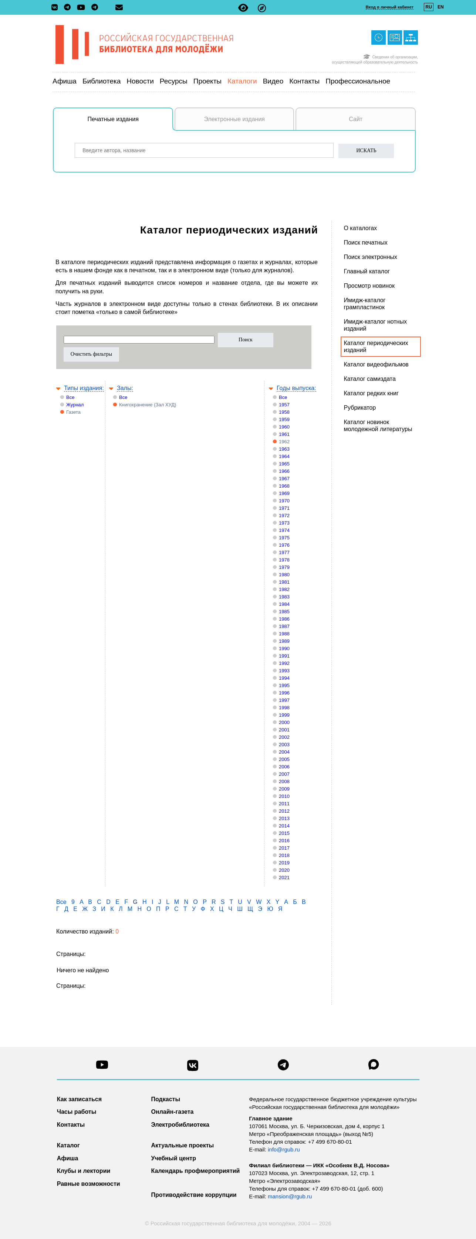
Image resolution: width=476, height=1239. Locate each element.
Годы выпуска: (296, 388)
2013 (284, 818)
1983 (284, 597)
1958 (284, 412)
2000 (284, 722)
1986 (284, 619)
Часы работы (77, 1112)
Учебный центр (173, 1158)
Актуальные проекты (182, 1145)
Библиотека (101, 81)
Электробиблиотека (180, 1125)
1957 (284, 404)
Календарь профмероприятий (195, 1171)
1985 (284, 611)
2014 (284, 826)
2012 (284, 811)
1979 (284, 567)
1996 (284, 693)
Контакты (304, 81)
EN (441, 7)
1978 (284, 560)
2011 (284, 803)
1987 (284, 626)
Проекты (207, 81)
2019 (284, 863)
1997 (284, 700)
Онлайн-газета (172, 1112)
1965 (284, 464)
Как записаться (79, 1099)
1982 (284, 589)
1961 (284, 434)
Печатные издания (130, 123)
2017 (284, 848)
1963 (284, 449)
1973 (284, 523)
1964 (284, 456)
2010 (284, 796)
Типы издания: (84, 388)
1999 (284, 715)
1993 (284, 670)
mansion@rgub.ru (290, 1196)
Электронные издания (234, 119)
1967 (284, 478)
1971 (284, 508)
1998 (284, 707)
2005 (284, 759)
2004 (284, 752)
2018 (284, 855)
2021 (284, 877)
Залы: (125, 388)
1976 (284, 545)
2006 (284, 766)
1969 (284, 493)
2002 (284, 737)
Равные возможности (88, 1184)
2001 (284, 730)
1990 (284, 648)
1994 (284, 678)
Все (70, 397)
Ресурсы (174, 81)
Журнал (75, 404)
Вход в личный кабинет (389, 7)
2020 (284, 870)
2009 (284, 789)
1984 (284, 604)
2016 (284, 840)
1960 (284, 427)
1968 (284, 486)
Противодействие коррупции (194, 1195)
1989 (284, 641)
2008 (284, 781)
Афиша (65, 81)
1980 (284, 574)
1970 (284, 501)
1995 (284, 685)
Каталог (68, 1145)
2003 (284, 744)
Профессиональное (357, 81)
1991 (284, 656)
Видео (273, 81)
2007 (284, 774)
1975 (284, 537)
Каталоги (242, 81)
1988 (284, 633)
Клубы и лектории (84, 1171)
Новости (140, 81)
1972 (284, 515)
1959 (284, 419)
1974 (284, 530)
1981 (284, 582)
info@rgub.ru (284, 1149)
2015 (284, 833)
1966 (284, 471)
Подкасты (165, 1099)
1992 (284, 663)
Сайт (355, 119)
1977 (284, 552)
